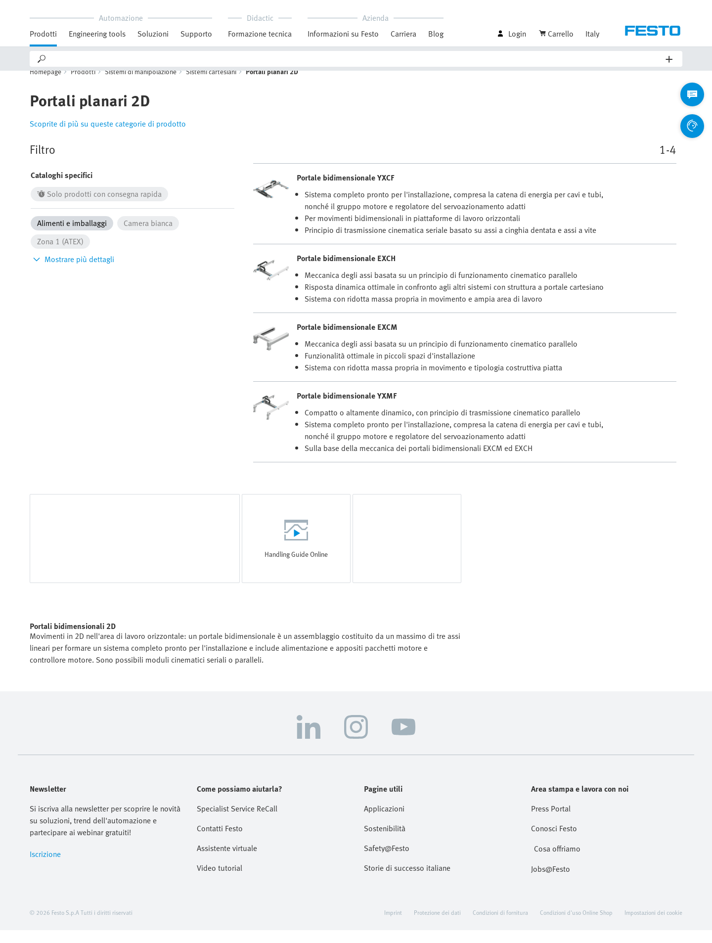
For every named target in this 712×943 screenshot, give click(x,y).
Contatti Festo (220, 841)
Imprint (393, 925)
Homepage (45, 84)
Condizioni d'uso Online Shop (576, 925)
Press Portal (551, 821)
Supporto (196, 34)
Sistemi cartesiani (211, 84)
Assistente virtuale (227, 861)
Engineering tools (97, 34)
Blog (436, 34)
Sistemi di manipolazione (141, 84)
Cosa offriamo (557, 861)
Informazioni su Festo (343, 34)
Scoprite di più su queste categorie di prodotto (108, 136)
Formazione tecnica (260, 34)
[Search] (356, 59)
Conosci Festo (554, 841)
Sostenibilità (384, 841)
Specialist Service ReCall (237, 821)
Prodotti (43, 34)
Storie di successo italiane (407, 881)
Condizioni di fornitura (500, 925)
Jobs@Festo (550, 882)
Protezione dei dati (437, 925)
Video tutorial (219, 881)
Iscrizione (45, 867)
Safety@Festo (386, 861)
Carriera (403, 34)
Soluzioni (153, 34)
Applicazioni (384, 821)
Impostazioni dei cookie (653, 925)
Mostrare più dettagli (72, 272)
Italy (592, 34)
